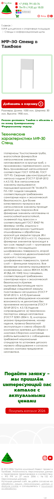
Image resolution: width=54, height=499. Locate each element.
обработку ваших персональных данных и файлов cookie (27, 484)
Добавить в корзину (23, 103)
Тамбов (8, 3)
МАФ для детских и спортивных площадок (25, 28)
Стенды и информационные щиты (25, 31)
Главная (5, 25)
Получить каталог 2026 (27, 411)
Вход (43, 16)
